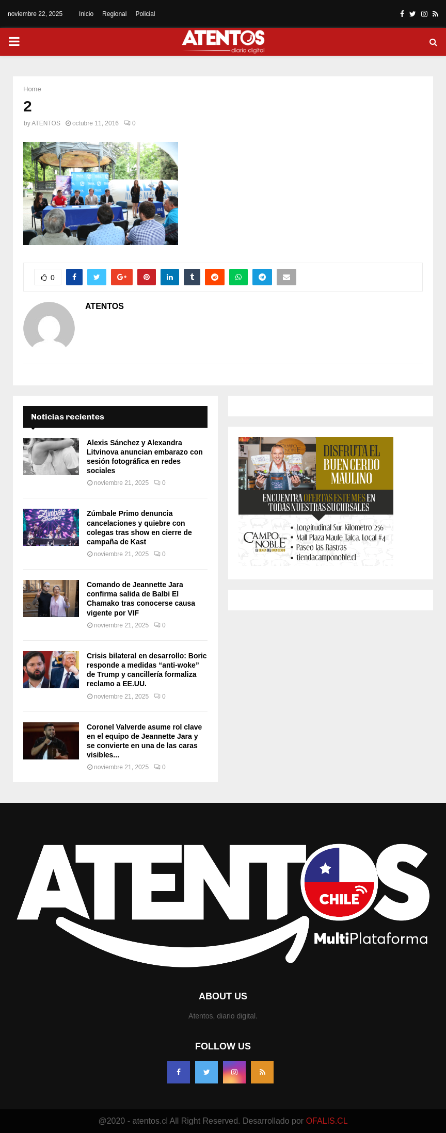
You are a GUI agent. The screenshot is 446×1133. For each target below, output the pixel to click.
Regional (114, 14)
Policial (145, 14)
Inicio (86, 14)
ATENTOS (45, 123)
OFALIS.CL (327, 1120)
